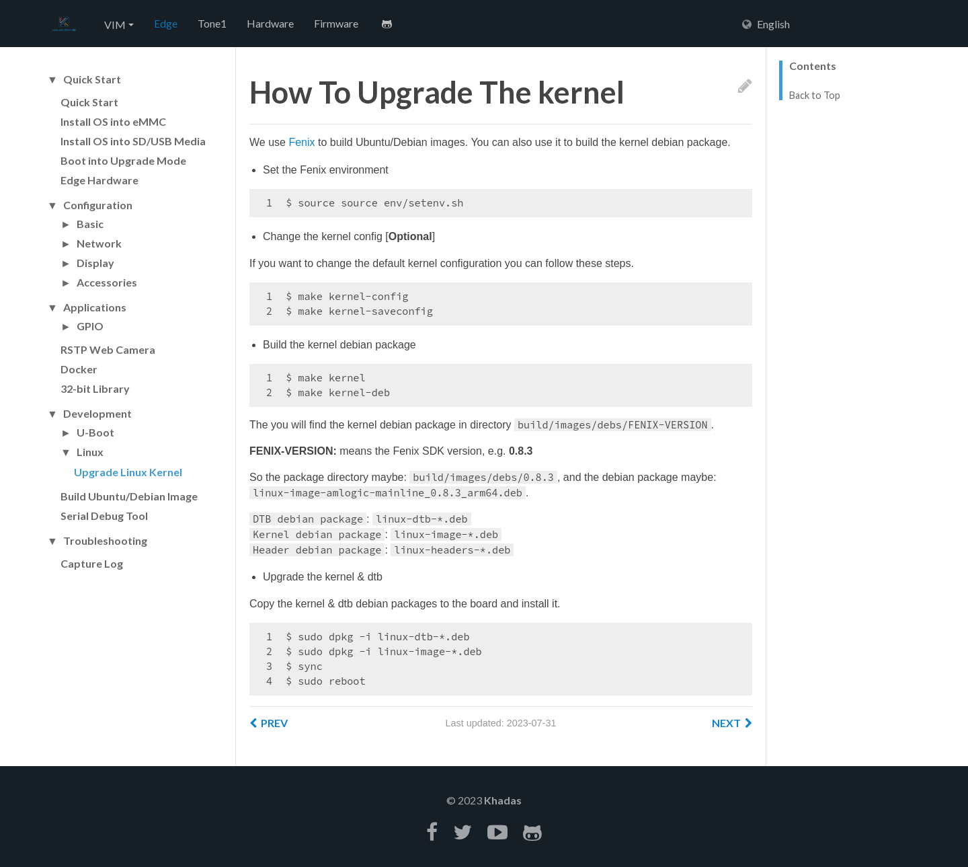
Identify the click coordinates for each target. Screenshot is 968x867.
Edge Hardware (99, 180)
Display (95, 263)
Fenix (301, 142)
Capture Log (92, 563)
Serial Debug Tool (104, 515)
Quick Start (92, 79)
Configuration (97, 205)
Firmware (336, 23)
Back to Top (814, 95)
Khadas (503, 800)
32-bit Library (95, 388)
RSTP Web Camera (108, 349)
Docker (79, 369)
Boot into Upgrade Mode (123, 160)
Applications (94, 307)
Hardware (270, 23)
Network (99, 243)
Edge (165, 23)
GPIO (90, 326)
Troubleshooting (105, 540)
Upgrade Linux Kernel (128, 471)
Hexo (64, 24)
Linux (90, 452)
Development (97, 413)
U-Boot (95, 432)
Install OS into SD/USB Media (133, 141)
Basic (90, 224)
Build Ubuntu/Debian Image (129, 496)
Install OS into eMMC (113, 121)
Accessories (107, 282)
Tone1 (212, 23)
